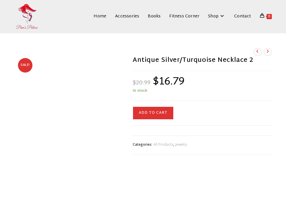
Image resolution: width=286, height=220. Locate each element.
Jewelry (181, 145)
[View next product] (268, 52)
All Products (163, 145)
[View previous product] (258, 52)
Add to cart (153, 113)
